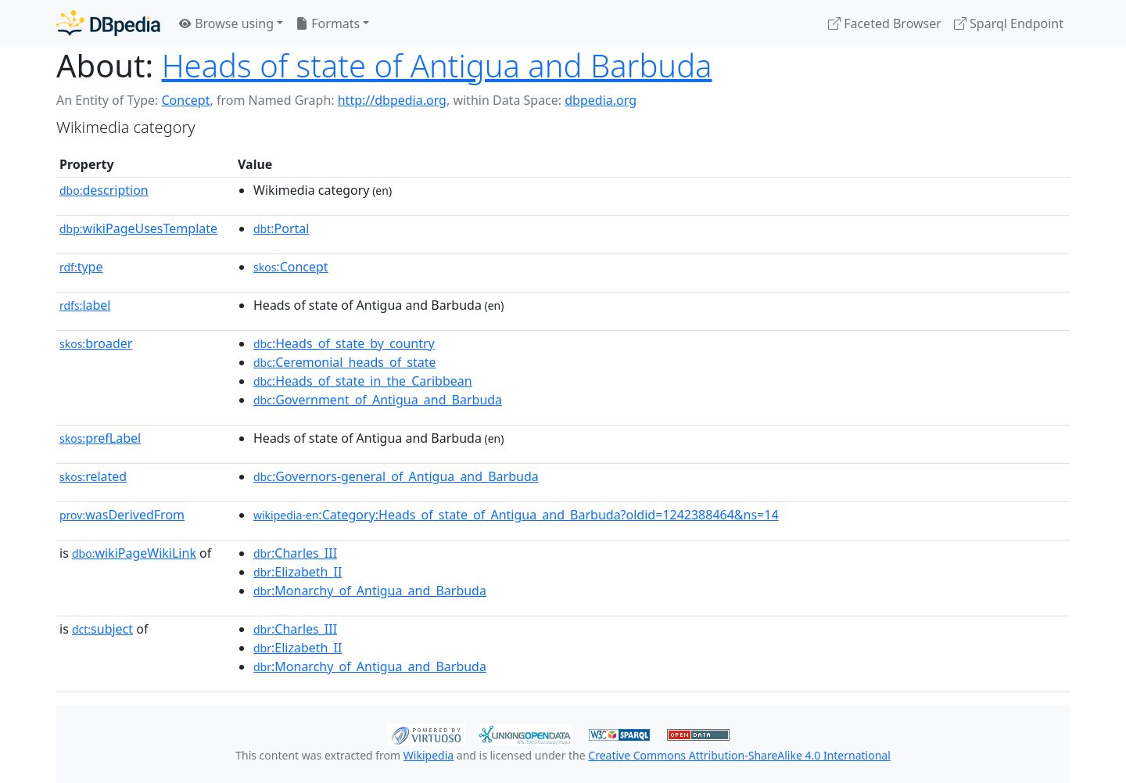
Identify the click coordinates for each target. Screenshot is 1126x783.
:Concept (290, 266)
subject (102, 629)
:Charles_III (295, 553)
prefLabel (100, 438)
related (93, 476)
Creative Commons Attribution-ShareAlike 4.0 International (739, 755)
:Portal (281, 228)
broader (95, 343)
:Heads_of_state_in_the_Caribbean (362, 381)
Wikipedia (428, 755)
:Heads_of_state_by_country (344, 343)
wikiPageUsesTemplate (138, 228)
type (81, 266)
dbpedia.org (601, 100)
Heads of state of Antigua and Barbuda (437, 65)
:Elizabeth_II (297, 571)
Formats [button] (328, 23)
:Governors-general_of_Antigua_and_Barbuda (396, 476)
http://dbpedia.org (392, 100)
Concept (185, 100)
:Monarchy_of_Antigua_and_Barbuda (369, 590)
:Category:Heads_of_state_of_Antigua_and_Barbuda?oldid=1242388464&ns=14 (516, 514)
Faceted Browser (884, 23)
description (104, 190)
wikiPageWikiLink (134, 553)
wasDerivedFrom (122, 514)
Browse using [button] (226, 23)
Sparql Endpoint (1008, 23)
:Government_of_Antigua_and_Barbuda (377, 399)
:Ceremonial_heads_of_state (344, 362)
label (85, 305)
